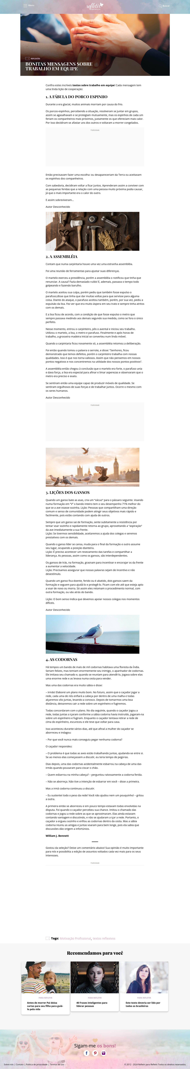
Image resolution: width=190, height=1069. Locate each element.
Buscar (166, 5)
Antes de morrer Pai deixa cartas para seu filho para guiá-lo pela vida (45, 1006)
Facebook (87, 1053)
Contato (20, 1064)
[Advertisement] (95, 148)
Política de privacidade (37, 1064)
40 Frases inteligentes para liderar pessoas (91, 1004)
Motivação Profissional (75, 938)
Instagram (104, 1053)
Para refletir (45, 998)
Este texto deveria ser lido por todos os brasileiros (143, 1004)
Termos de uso (57, 1064)
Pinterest (95, 1053)
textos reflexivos (104, 938)
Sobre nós (9, 1064)
